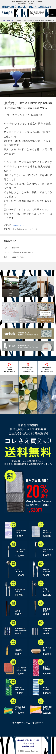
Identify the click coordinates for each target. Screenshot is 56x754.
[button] (52, 13)
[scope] (8, 13)
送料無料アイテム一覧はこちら (28, 723)
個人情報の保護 (28, 746)
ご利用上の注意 (28, 744)
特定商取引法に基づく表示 (28, 740)
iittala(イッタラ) (19, 225)
